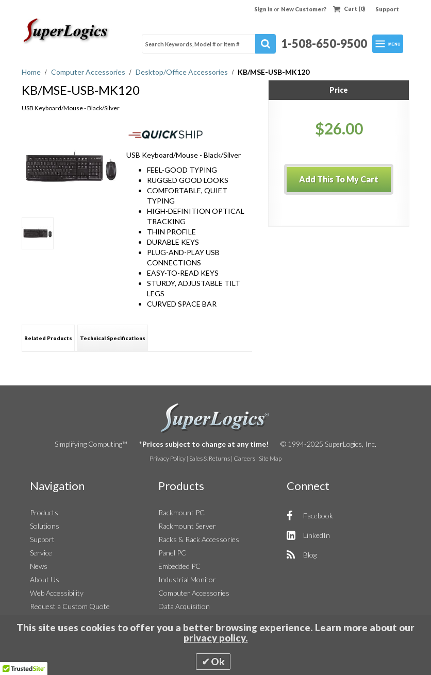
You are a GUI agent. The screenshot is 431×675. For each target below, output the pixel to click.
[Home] (67, 31)
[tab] (48, 338)
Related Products (48, 338)
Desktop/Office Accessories (182, 72)
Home (32, 72)
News (38, 566)
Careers (244, 458)
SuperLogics (215, 418)
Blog (310, 554)
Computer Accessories (89, 72)
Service (41, 552)
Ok (218, 661)
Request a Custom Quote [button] (70, 606)
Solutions (44, 525)
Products (44, 512)
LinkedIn (316, 535)
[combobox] (209, 44)
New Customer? (303, 9)
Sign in (264, 9)
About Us (44, 579)
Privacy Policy (168, 458)
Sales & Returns (209, 458)
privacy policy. (216, 638)
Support (387, 9)
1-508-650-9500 (324, 43)
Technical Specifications (112, 338)
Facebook (318, 515)
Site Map (270, 458)
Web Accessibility (57, 592)
